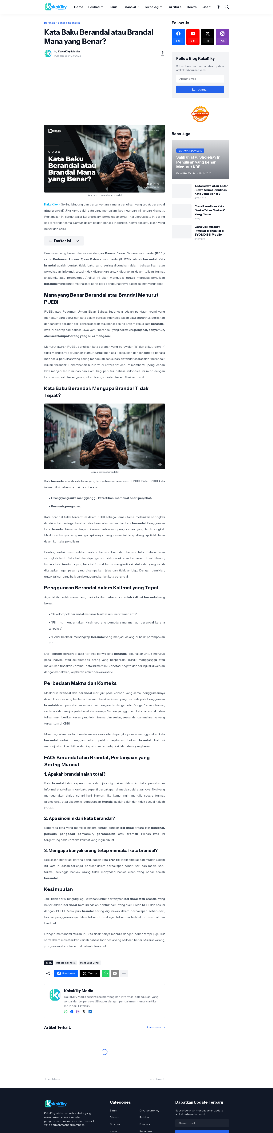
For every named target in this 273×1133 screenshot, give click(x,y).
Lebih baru (53, 1079)
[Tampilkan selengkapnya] (124, 973)
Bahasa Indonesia (69, 22)
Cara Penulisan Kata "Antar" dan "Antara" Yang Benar (210, 210)
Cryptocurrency (149, 1110)
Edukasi (94, 7)
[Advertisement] (104, 89)
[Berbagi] (161, 53)
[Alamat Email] (200, 79)
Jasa (205, 7)
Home (78, 7)
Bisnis (113, 7)
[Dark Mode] (216, 7)
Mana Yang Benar (89, 962)
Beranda (49, 22)
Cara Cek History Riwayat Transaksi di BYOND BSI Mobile (209, 230)
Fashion (144, 1117)
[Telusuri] (225, 7)
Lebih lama (155, 1079)
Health (192, 7)
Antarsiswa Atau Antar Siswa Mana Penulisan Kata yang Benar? (211, 190)
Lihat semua (153, 1027)
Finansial (129, 7)
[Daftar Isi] (64, 241)
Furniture (174, 7)
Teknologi (151, 7)
